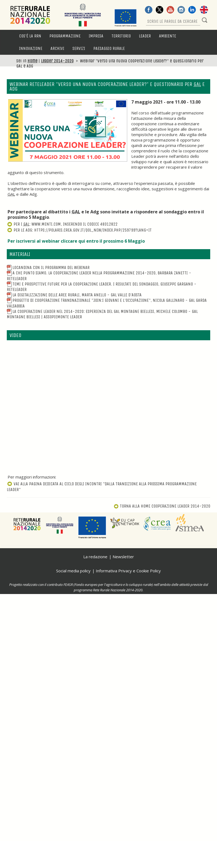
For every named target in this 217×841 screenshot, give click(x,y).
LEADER (145, 35)
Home (32, 60)
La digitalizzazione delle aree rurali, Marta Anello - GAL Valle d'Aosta (74, 294)
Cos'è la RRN (30, 35)
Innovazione (30, 48)
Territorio (121, 35)
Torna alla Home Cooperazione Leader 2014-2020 (161, 506)
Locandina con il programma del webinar (48, 267)
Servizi (78, 48)
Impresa (96, 35)
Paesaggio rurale (109, 48)
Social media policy (73, 570)
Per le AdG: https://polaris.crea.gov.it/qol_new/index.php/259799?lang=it (79, 230)
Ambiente (167, 35)
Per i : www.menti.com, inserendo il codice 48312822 (62, 224)
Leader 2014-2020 (57, 60)
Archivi (57, 48)
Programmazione (65, 35)
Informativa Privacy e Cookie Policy (128, 570)
